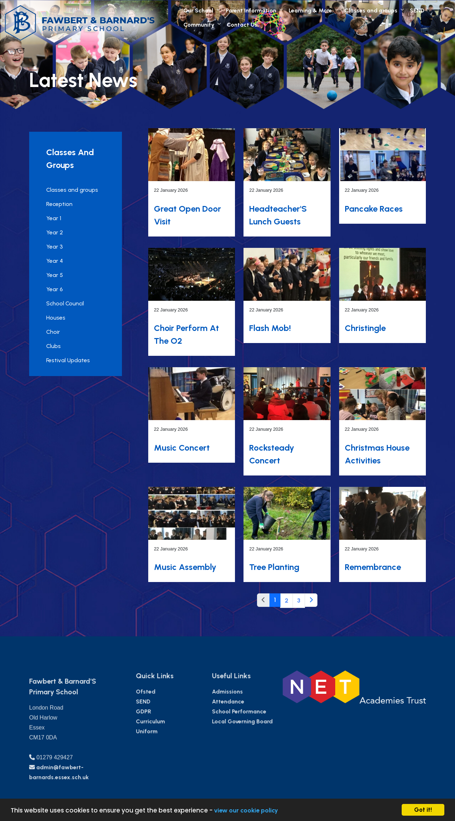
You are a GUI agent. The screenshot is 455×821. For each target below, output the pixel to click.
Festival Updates (67, 360)
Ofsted (166, 691)
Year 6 (53, 289)
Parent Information (251, 10)
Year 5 (53, 275)
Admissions (248, 691)
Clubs (52, 346)
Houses (54, 317)
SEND (417, 10)
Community (198, 24)
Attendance (249, 701)
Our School (198, 10)
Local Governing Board (263, 721)
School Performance (260, 711)
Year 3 (53, 246)
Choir (52, 331)
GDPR (164, 711)
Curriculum (171, 721)
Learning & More (310, 10)
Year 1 (52, 218)
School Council (64, 303)
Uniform (167, 731)
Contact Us (242, 24)
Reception (58, 204)
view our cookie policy (246, 810)
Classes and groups (370, 10)
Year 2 (53, 232)
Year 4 (53, 260)
